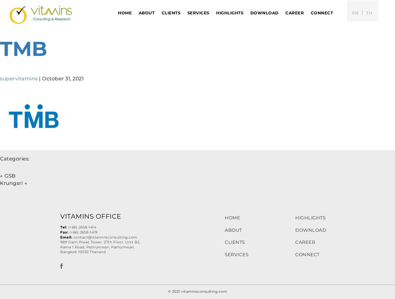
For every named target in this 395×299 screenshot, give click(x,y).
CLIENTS (235, 242)
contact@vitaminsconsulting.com (105, 237)
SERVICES (236, 254)
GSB (8, 176)
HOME (232, 218)
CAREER (305, 242)
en (355, 13)
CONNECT (307, 254)
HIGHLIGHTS (310, 218)
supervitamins (19, 79)
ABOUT (233, 230)
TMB (23, 49)
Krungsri (13, 183)
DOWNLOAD (310, 230)
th (369, 13)
